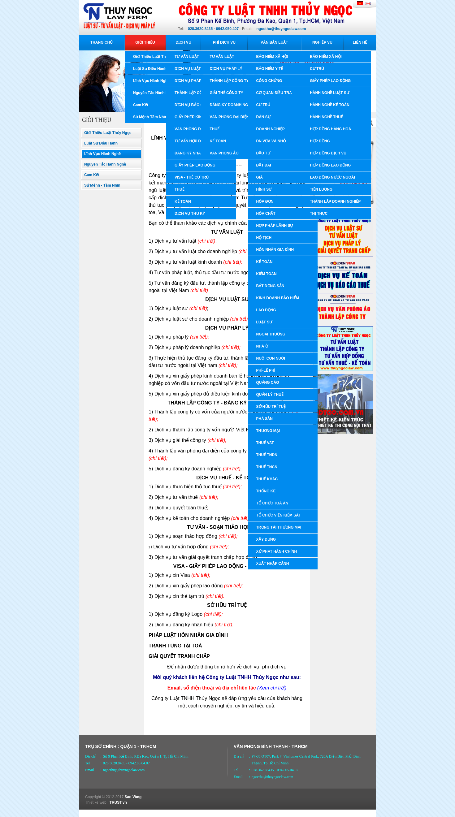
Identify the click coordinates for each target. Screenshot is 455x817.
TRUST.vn (118, 802)
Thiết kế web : (96, 802)
